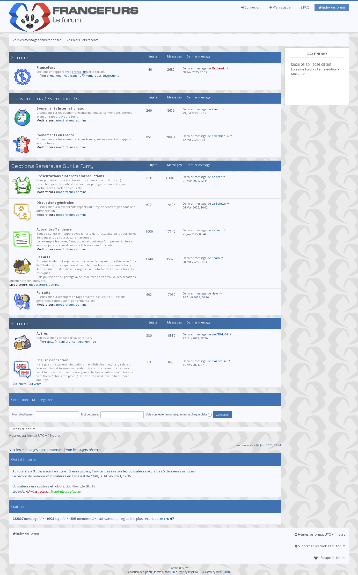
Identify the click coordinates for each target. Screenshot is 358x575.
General (21, 384)
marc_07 (167, 518)
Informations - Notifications (62, 75)
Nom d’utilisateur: (23, 414)
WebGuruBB (223, 572)
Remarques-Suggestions (102, 75)
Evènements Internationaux (60, 108)
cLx (68, 486)
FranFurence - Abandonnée (77, 341)
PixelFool (193, 572)
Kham (216, 258)
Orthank (218, 68)
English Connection (52, 360)
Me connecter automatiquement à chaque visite (179, 414)
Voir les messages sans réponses (37, 40)
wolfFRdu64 (220, 334)
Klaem (216, 109)
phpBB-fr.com (153, 572)
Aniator (217, 177)
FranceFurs (45, 67)
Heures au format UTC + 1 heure (320, 534)
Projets (48, 341)
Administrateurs (37, 491)
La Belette (219, 203)
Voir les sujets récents (82, 40)
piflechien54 (220, 136)
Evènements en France (55, 135)
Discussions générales (55, 202)
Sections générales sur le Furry (52, 166)
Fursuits (43, 292)
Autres (42, 333)
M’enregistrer (280, 7)
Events (36, 384)
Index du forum (332, 7)
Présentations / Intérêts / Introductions (70, 176)
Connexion (250, 7)
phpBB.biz (170, 572)
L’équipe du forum (329, 558)
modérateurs (65, 120)
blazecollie (219, 361)
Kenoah (217, 230)
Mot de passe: (90, 414)
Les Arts (43, 257)
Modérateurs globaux (66, 491)
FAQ (305, 7)
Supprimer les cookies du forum (320, 546)
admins (81, 120)
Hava (215, 293)
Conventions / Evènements (45, 98)
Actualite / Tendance (54, 229)
